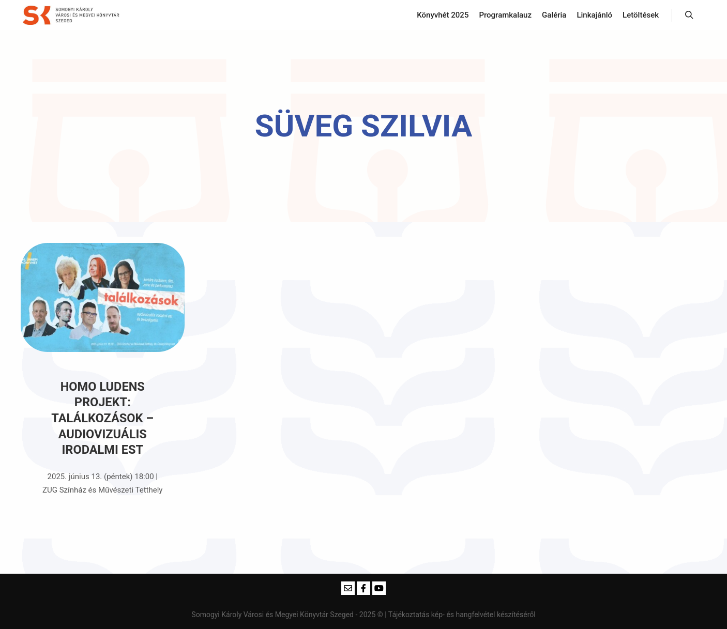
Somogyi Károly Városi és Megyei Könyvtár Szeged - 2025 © (288, 614)
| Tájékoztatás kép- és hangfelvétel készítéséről (460, 614)
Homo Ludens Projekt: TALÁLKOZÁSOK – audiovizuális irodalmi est (102, 418)
